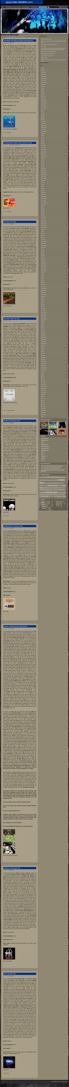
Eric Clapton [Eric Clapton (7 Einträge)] (45, 485)
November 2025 (44, 78)
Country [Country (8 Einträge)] (45, 483)
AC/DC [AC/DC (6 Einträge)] (41, 477)
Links (42, 452)
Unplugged (9, 132)
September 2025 (44, 82)
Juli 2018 (42, 249)
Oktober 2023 (43, 129)
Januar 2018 (43, 261)
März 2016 (43, 306)
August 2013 (43, 369)
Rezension (43, 456)
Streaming (43, 458)
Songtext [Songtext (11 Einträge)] (51, 494)
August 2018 (43, 247)
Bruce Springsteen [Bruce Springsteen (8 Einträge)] (54, 480)
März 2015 (43, 331)
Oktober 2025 (43, 80)
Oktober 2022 (43, 153)
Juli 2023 (42, 135)
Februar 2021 (43, 192)
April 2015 (42, 329)
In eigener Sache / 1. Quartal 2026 (47, 55)
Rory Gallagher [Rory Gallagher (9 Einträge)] (46, 494)
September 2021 (44, 178)
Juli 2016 (42, 298)
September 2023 (44, 131)
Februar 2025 (43, 96)
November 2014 (44, 339)
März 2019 (43, 237)
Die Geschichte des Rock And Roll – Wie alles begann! (17, 7)
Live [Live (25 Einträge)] (51, 489)
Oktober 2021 (43, 176)
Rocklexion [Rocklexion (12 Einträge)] (60, 492)
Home (2, 7)
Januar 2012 (43, 408)
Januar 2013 (43, 384)
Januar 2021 (43, 194)
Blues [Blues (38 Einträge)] (49, 477)
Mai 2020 (42, 210)
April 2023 (42, 141)
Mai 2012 (42, 400)
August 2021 (43, 180)
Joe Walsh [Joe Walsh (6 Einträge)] (60, 487)
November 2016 (44, 290)
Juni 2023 (42, 137)
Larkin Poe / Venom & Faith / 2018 (12, 868)
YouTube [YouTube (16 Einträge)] (64, 496)
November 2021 (44, 174)
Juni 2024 (42, 113)
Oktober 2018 (43, 243)
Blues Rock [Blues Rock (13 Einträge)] (61, 477)
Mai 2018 (42, 253)
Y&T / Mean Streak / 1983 (10, 221)
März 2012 (43, 404)
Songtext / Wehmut (44, 57)
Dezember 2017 (44, 263)
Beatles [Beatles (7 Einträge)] (46, 477)
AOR (8, 515)
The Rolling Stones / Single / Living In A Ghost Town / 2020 (18, 142)
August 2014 (43, 345)
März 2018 (43, 257)
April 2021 (42, 188)
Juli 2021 (42, 182)
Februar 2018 (43, 259)
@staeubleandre (43, 7)
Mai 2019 (42, 235)
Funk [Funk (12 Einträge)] (61, 485)
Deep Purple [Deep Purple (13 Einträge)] (56, 483)
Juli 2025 (42, 86)
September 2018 (44, 245)
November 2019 (44, 223)
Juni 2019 (42, 233)
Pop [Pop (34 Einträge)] (41, 492)
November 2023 (44, 127)
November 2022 (44, 151)
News (42, 454)
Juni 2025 (42, 88)
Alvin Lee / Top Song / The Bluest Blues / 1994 (54, 465)
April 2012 (42, 402)
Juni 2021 (42, 184)
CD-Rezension (11, 42)
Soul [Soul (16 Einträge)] (55, 494)
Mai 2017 (42, 278)
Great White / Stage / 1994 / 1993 (11, 318)
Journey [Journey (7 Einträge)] (63, 487)
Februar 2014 (43, 357)
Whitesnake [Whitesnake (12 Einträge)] (59, 496)
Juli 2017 (42, 274)
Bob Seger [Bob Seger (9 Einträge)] (44, 480)
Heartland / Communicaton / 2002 (12, 420)
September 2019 (44, 227)
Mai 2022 (42, 164)
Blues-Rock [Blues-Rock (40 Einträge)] (54, 477)
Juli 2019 (42, 231)
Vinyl (10, 320)
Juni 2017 (42, 276)
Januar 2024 (43, 123)
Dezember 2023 (44, 125)
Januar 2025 (43, 98)
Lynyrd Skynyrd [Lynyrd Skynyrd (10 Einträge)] (56, 489)
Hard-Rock (13, 410)
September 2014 (44, 343)
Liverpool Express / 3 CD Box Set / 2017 (13, 526)
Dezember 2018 (44, 241)
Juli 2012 (42, 396)
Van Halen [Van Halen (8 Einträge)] (54, 496)
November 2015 (44, 314)
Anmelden (43, 502)
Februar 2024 (43, 121)
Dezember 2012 (44, 386)
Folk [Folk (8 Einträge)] (58, 485)
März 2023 (43, 143)
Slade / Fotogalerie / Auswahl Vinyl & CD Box (49, 44)
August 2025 (43, 84)
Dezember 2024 (44, 100)
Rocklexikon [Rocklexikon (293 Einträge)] (51, 492)
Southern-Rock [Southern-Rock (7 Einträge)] (58, 494)
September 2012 (44, 392)
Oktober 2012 (43, 390)
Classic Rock (9, 211)
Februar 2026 (43, 72)
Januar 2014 (43, 359)
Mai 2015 (42, 327)
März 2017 (43, 282)
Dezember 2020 (44, 196)
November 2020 (44, 198)
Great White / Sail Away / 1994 (46, 39)
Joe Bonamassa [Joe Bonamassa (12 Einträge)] (54, 487)
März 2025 (43, 94)
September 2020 (44, 202)
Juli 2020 (42, 206)
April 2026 (42, 68)
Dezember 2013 (44, 361)
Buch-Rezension (44, 438)
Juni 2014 (42, 349)
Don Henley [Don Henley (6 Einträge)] (62, 483)
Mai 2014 (42, 351)
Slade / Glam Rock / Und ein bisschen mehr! (48, 51)
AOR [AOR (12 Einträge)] (43, 477)
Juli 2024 (42, 111)
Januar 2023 (43, 147)
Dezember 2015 (44, 312)
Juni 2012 (42, 398)
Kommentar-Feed (44, 506)
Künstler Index (34, 7)
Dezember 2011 (44, 410)
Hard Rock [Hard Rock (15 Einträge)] (45, 487)
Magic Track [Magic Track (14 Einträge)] (62, 489)
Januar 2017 (43, 286)
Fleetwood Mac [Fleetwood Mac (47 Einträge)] (52, 485)
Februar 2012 (43, 406)
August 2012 (43, 394)
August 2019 (43, 229)
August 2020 (43, 204)
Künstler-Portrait (44, 450)
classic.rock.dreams (54, 7)
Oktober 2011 (43, 412)
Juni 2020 (42, 208)
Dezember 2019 (44, 221)
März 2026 (43, 70)
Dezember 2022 (44, 149)
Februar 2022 (43, 168)
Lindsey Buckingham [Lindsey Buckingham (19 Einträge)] (45, 489)
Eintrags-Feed (43, 504)
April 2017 (42, 280)
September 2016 (44, 294)
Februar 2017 (43, 284)
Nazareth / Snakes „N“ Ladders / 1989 (47, 53)
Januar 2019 (43, 239)
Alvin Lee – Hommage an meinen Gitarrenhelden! (15, 626)
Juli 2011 (42, 416)
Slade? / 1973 (43, 46)
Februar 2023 (43, 145)
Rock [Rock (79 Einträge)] (44, 492)
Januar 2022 (43, 170)
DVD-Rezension (44, 444)
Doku (42, 442)
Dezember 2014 (44, 337)
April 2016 (42, 304)
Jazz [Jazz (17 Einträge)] (50, 487)
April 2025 (42, 92)
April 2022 (42, 166)
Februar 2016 (43, 308)
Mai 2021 (42, 186)
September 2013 (44, 367)
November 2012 (44, 388)
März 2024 (43, 119)
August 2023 (43, 133)
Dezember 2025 (44, 76)
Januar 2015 (43, 335)
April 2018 (42, 255)
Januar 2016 (43, 310)
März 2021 (43, 190)
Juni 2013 (42, 373)
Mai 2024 (42, 115)
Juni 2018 (42, 251)
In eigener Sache (17, 144)
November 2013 (44, 363)
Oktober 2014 (43, 341)
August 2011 (43, 414)
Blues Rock (9, 410)
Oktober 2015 (43, 316)
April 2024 (42, 117)
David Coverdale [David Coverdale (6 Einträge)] (50, 483)
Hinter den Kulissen (44, 446)
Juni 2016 (42, 300)
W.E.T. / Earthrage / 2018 (9, 973)
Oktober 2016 (43, 292)
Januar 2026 (43, 74)
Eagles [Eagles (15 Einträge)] (41, 485)
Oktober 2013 (43, 365)
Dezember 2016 (44, 288)
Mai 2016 (42, 302)
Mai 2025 (42, 90)
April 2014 (42, 353)
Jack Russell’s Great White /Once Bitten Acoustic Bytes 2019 (18, 40)
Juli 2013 (42, 371)
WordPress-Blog (64, 1081)
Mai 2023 (42, 139)
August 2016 (43, 296)
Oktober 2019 (43, 225)
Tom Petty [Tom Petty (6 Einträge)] (50, 496)
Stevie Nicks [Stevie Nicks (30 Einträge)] (44, 496)
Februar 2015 (43, 333)
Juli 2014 (42, 347)
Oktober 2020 (43, 200)
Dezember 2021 (44, 172)
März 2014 (43, 355)
